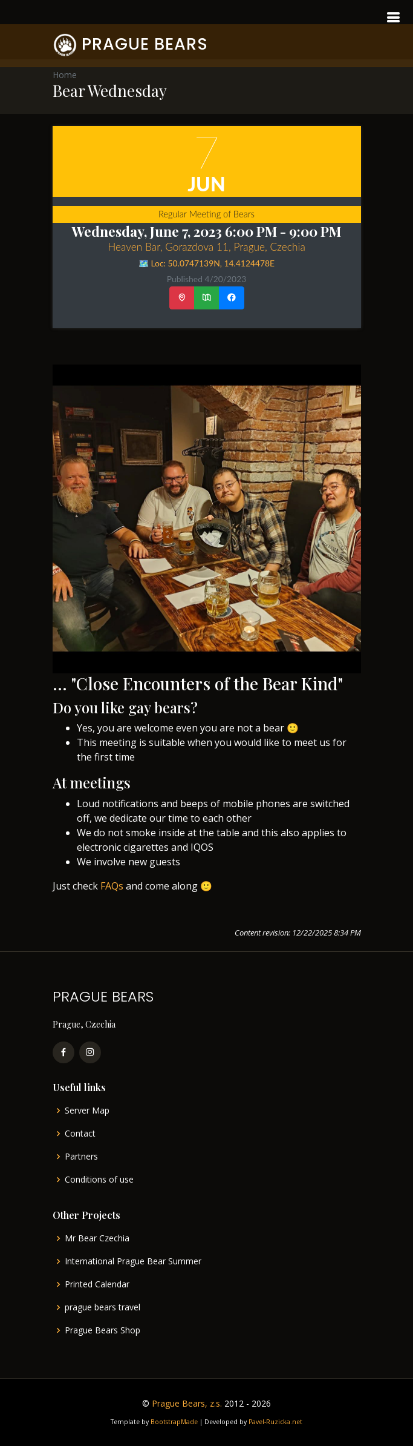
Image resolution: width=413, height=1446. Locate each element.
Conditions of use (99, 1179)
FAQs (111, 886)
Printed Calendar (97, 1284)
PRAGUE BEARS (145, 44)
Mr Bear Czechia (97, 1238)
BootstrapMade (174, 1422)
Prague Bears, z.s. (187, 1403)
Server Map (87, 1110)
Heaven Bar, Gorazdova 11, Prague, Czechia (206, 246)
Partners (81, 1156)
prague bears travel (102, 1307)
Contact (80, 1133)
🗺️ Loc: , (206, 263)
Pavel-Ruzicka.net (275, 1422)
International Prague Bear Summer (133, 1261)
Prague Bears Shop (102, 1330)
